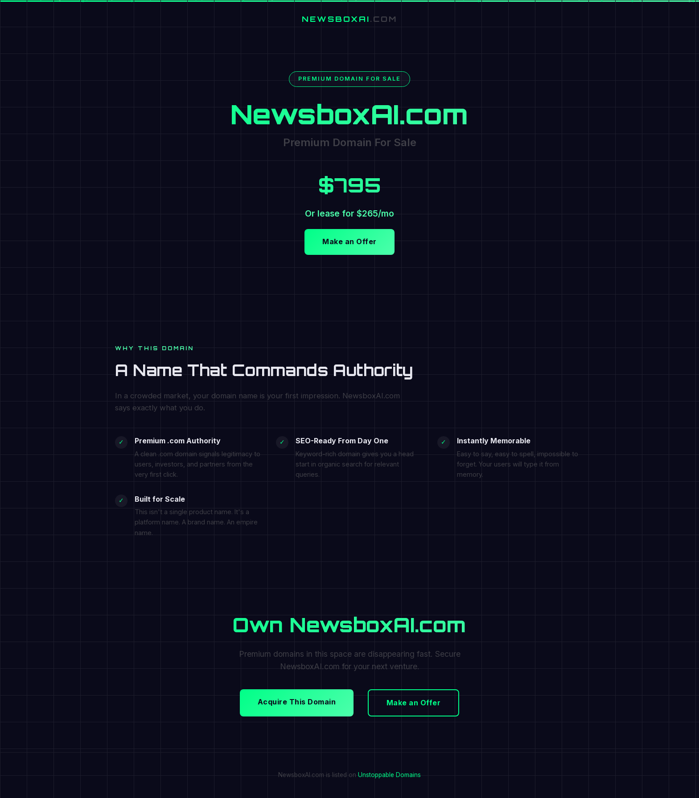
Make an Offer (349, 241)
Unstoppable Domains (389, 774)
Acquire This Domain (297, 701)
